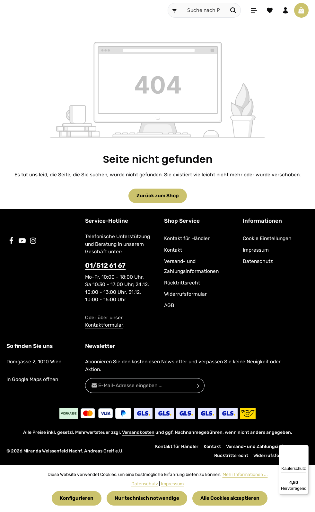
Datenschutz (258, 261)
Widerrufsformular (185, 294)
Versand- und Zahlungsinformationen (191, 266)
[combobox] (202, 10)
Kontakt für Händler (187, 239)
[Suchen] (232, 10)
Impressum (256, 250)
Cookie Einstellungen (267, 239)
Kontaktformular (104, 325)
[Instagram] (33, 243)
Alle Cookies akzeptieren (229, 498)
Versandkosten (138, 432)
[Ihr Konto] (285, 10)
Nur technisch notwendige (147, 498)
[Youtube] (23, 243)
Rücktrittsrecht (182, 283)
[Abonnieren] (198, 385)
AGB (169, 306)
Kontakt (173, 250)
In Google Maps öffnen (32, 380)
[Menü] (253, 10)
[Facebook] (12, 243)
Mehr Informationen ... (245, 474)
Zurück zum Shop (157, 196)
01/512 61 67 (105, 265)
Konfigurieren (76, 498)
